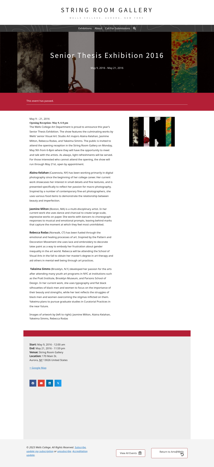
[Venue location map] (107, 413)
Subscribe (80, 447)
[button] (134, 28)
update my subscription (39, 451)
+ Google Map (37, 368)
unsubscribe (64, 451)
